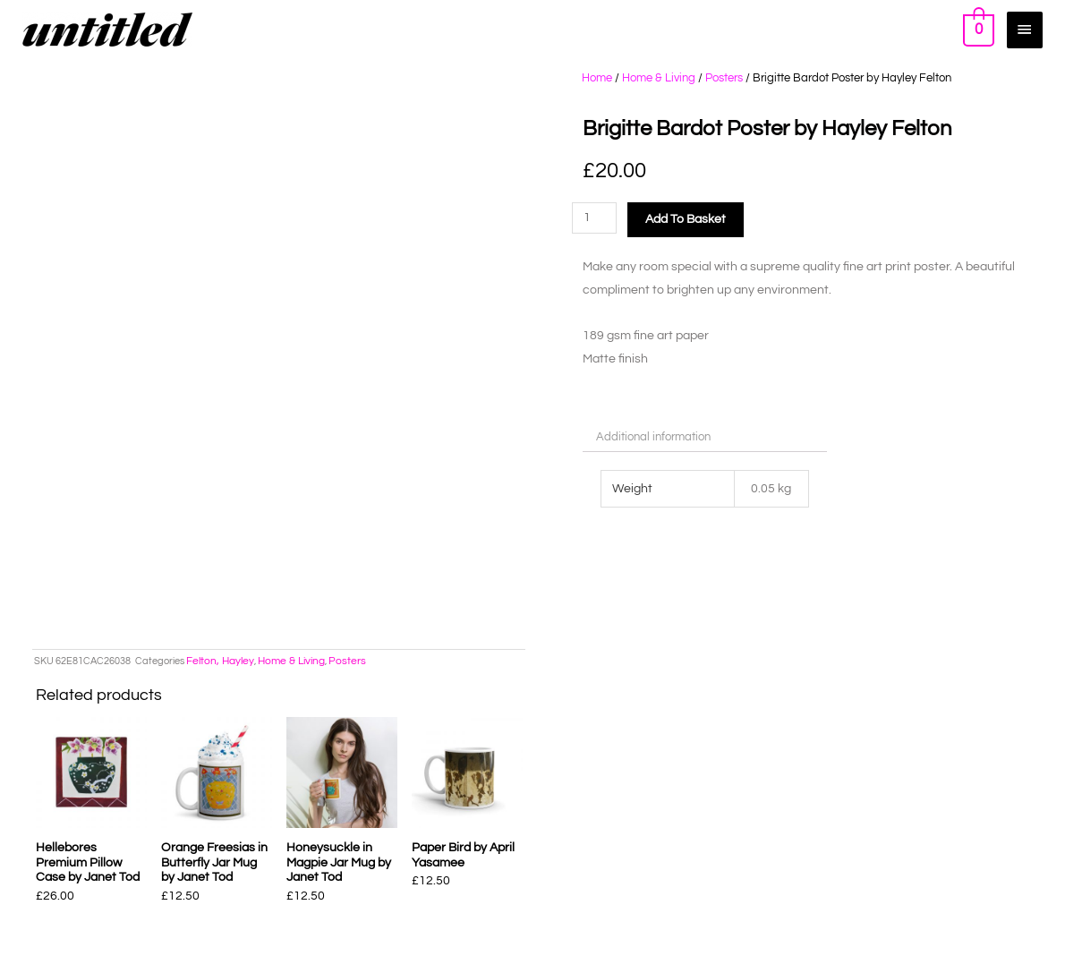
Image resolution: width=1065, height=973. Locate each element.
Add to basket (685, 219)
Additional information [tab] (653, 437)
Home (597, 78)
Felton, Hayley (220, 661)
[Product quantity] (595, 218)
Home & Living (658, 78)
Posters (724, 78)
